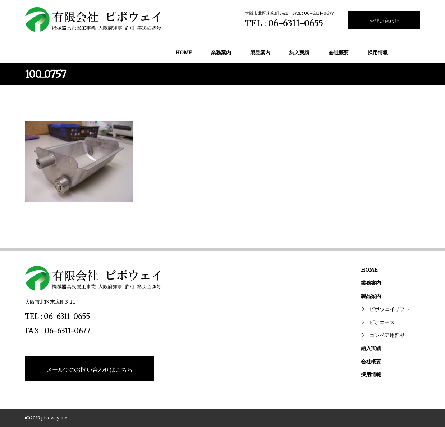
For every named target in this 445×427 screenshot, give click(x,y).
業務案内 (221, 52)
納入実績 (299, 52)
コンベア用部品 (387, 335)
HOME (183, 52)
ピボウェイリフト (390, 309)
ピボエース (382, 322)
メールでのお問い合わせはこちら (89, 369)
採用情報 (378, 52)
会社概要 (339, 52)
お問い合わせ (384, 21)
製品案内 (260, 52)
